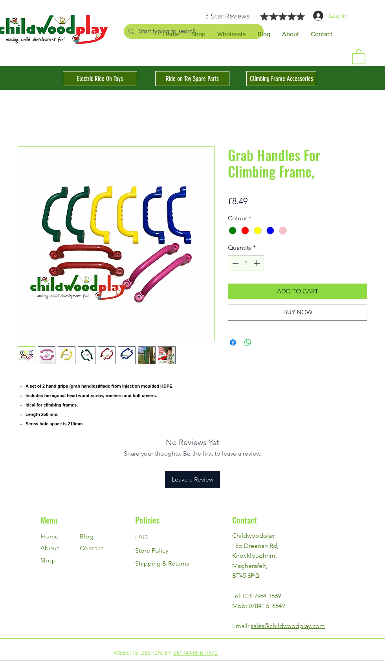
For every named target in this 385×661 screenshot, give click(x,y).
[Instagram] (372, 648)
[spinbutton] (246, 263)
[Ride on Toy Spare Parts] (192, 78)
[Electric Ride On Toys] (100, 78)
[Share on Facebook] (233, 342)
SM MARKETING (195, 652)
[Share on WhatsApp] (248, 342)
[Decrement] (234, 263)
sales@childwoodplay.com (288, 626)
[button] (358, 56)
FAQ (141, 537)
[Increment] (257, 263)
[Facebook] (372, 631)
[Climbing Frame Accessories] (281, 78)
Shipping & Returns (162, 563)
